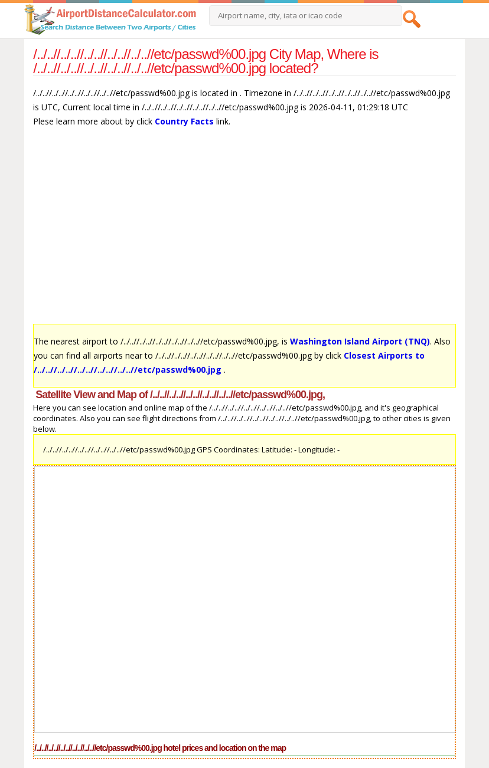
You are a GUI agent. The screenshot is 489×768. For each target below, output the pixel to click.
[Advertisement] (244, 231)
